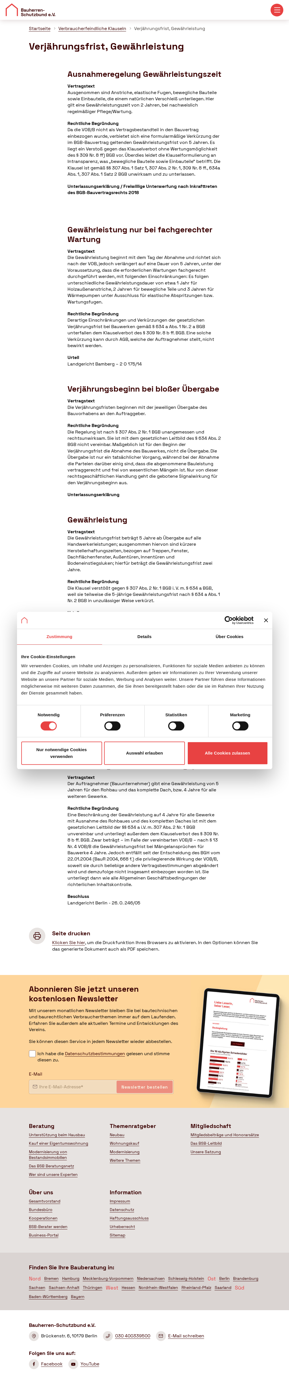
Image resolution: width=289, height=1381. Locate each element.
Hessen (128, 1287)
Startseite (39, 28)
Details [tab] (145, 636)
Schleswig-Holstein (186, 1278)
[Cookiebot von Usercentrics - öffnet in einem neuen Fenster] (229, 620)
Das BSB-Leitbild (206, 1143)
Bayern (78, 1296)
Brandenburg (245, 1278)
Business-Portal (43, 1235)
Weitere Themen (125, 1160)
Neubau (117, 1134)
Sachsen (37, 1287)
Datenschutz (122, 1209)
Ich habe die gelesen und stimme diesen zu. (103, 1057)
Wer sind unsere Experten (53, 1174)
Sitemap (117, 1235)
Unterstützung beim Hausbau (57, 1134)
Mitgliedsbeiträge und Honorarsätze (225, 1134)
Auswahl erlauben (144, 753)
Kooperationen (43, 1218)
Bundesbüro (40, 1209)
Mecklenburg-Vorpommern (108, 1278)
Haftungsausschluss (129, 1218)
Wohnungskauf (124, 1143)
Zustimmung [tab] (59, 636)
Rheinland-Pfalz (196, 1287)
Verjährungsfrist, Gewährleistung (169, 28)
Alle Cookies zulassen (227, 753)
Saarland (223, 1287)
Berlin (224, 1278)
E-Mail (35, 1074)
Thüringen (92, 1287)
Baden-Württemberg (48, 1296)
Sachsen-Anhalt (64, 1287)
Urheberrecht (122, 1226)
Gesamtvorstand (44, 1201)
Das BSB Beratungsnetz (51, 1165)
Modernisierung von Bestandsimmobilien (48, 1154)
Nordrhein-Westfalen (158, 1287)
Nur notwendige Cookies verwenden (61, 753)
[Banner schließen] (266, 620)
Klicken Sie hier (68, 943)
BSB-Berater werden (48, 1226)
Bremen (51, 1278)
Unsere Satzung (206, 1151)
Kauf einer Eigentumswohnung (58, 1143)
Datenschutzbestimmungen (95, 1054)
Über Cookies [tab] (230, 636)
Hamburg (70, 1278)
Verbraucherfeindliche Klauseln (92, 28)
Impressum (120, 1201)
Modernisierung (125, 1151)
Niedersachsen (151, 1278)
